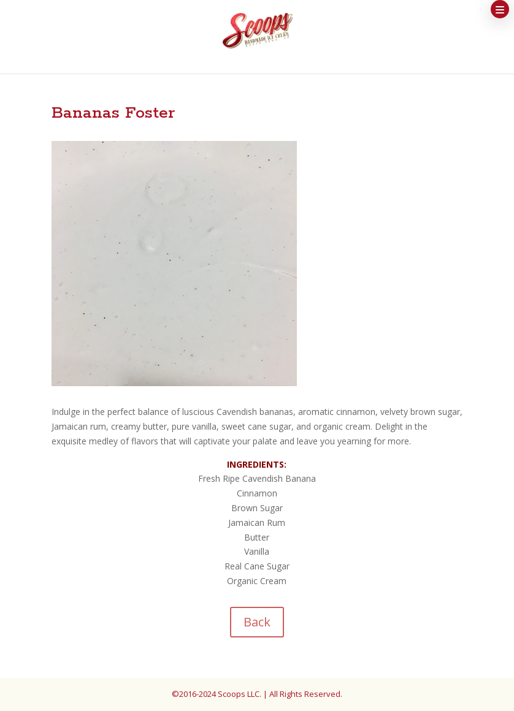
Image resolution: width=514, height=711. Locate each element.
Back (257, 622)
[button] (500, 9)
